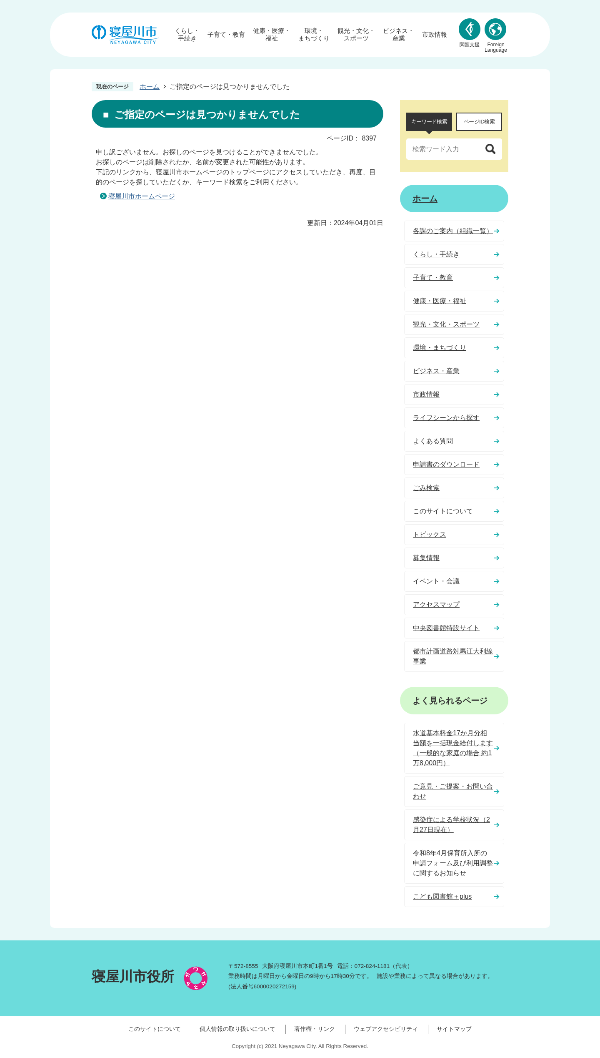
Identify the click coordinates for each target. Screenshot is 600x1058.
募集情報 (426, 557)
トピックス (429, 534)
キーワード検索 (429, 121)
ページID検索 (479, 121)
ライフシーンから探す (446, 417)
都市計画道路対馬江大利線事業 (453, 656)
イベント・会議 (436, 581)
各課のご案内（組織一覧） (453, 230)
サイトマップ (454, 1028)
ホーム (150, 86)
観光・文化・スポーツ (356, 34)
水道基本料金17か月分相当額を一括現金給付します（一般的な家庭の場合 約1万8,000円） (453, 747)
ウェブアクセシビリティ (386, 1028)
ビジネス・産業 (398, 34)
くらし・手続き (187, 34)
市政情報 (434, 34)
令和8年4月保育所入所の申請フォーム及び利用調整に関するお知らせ (453, 863)
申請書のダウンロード (446, 464)
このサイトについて (443, 511)
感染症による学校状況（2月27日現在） (451, 824)
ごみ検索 (426, 487)
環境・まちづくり (314, 34)
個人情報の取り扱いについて (237, 1028)
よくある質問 (433, 441)
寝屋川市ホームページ (141, 196)
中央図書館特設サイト (446, 627)
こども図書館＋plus (442, 896)
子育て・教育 (226, 34)
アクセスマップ (436, 604)
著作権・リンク (314, 1028)
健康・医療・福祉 (271, 34)
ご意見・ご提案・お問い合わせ (453, 791)
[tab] (429, 122)
